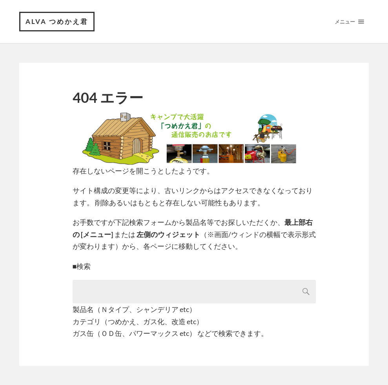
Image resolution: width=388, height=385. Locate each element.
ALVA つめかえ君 (57, 21)
